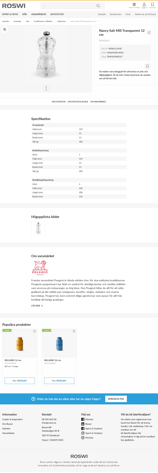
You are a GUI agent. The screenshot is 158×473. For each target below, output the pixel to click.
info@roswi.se (49, 422)
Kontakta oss (116, 399)
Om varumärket (98, 102)
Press (128, 14)
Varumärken (38, 14)
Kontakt (102, 14)
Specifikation (59, 102)
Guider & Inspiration (12, 419)
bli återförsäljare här (131, 433)
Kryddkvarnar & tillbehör (43, 21)
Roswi (88, 423)
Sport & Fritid (10, 14)
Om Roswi (7, 423)
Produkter (17, 21)
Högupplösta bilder (78, 102)
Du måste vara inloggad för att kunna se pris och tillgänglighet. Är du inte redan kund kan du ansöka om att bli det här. (125, 75)
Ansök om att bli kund (145, 14)
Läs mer (36, 305)
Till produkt (19, 380)
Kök (24, 14)
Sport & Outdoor (93, 428)
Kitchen (89, 419)
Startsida (5, 21)
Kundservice (116, 14)
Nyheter (6, 428)
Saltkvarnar (61, 21)
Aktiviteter (57, 14)
